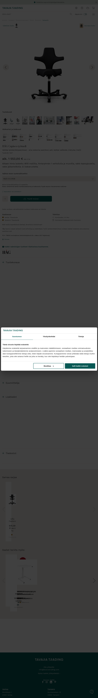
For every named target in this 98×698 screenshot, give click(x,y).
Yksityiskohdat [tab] (49, 336)
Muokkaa (49, 366)
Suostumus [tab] (17, 336)
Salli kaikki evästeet (80, 366)
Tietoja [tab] (81, 336)
